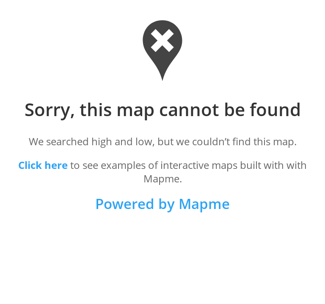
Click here (43, 165)
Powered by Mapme (162, 204)
